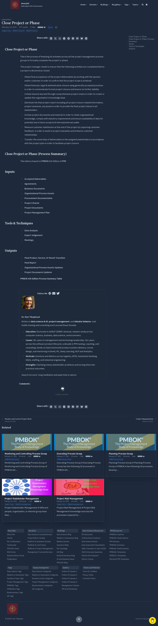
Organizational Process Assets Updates (43, 267)
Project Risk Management (70, 498)
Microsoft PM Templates (119, 559)
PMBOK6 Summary (117, 545)
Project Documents (33, 207)
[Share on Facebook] (73, 38)
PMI (64, 161)
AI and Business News (65, 559)
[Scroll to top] (79, 619)
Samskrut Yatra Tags (15, 578)
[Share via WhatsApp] (60, 38)
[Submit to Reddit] (86, 38)
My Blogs (104, 5)
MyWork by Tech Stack (37, 545)
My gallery (116, 5)
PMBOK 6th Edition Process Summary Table (41, 278)
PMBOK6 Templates (117, 552)
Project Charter (31, 203)
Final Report (30, 262)
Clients (10, 538)
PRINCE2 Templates (117, 555)
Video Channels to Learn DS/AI (94, 548)
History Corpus (87, 559)
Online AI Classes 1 (69, 571)
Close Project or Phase (138, 36)
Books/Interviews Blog (66, 555)
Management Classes (70, 585)
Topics (135, 5)
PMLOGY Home (13, 548)
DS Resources (87, 534)
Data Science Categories (41, 571)
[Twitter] (58, 293)
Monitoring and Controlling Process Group (26, 453)
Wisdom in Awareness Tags (18, 575)
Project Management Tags (17, 582)
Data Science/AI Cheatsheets (93, 545)
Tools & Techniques (136, 46)
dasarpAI (32, 4)
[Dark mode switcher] (146, 4)
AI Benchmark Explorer (91, 538)
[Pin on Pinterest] (68, 38)
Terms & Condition (90, 571)
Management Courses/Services (40, 552)
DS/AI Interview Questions (92, 552)
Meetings (29, 240)
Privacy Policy (88, 575)
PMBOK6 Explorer (116, 534)
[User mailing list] (53, 293)
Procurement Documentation (38, 198)
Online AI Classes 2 (69, 575)
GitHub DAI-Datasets (90, 555)
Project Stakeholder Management (22, 498)
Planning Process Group (121, 453)
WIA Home (11, 552)
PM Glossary (114, 541)
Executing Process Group (69, 453)
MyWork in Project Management (40, 548)
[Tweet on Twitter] (55, 38)
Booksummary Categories (42, 585)
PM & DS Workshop (69, 589)
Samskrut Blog (63, 545)
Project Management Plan (37, 212)
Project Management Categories (45, 582)
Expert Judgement (33, 235)
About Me (11, 534)
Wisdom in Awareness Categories (45, 575)
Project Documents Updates (38, 272)
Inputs (131, 44)
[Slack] (49, 293)
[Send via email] (77, 38)
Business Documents (34, 188)
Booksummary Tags (15, 592)
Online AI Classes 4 (69, 582)
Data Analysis (31, 230)
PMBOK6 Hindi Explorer (118, 538)
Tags (126, 5)
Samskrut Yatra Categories (42, 578)
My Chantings (62, 548)
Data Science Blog (64, 534)
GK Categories (37, 589)
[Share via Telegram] (64, 38)
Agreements (30, 183)
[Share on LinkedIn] (51, 38)
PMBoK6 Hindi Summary (119, 548)
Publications (12, 559)
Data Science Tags (14, 571)
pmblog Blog (6, 20)
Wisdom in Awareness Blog (67, 538)
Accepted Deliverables (35, 179)
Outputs (132, 49)
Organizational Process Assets (39, 193)
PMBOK (45, 161)
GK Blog (60, 552)
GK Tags (10, 596)
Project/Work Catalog (36, 538)
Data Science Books (89, 541)
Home (83, 5)
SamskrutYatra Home (15, 555)
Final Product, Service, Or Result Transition (44, 258)
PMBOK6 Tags (13, 585)
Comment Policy (89, 578)
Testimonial (11, 545)
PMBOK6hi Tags (13, 589)
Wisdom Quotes (63, 541)
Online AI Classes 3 (69, 578)
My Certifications (13, 541)
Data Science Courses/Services (40, 534)
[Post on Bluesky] (81, 38)
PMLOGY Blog (62, 562)
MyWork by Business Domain (39, 541)
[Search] (143, 4)
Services (93, 5)
